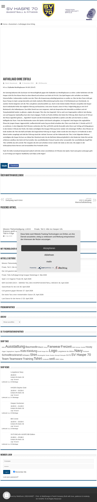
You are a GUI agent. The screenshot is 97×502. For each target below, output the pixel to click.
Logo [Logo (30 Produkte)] (53, 351)
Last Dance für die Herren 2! (12, 298)
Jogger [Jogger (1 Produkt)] (4, 351)
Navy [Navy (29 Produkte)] (78, 351)
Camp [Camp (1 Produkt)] (45, 347)
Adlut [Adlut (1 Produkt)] (3, 347)
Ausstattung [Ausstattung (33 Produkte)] (15, 346)
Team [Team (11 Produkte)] (5, 358)
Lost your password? (10, 477)
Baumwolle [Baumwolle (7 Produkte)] (31, 346)
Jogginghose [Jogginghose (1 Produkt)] (10, 351)
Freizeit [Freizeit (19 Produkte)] (66, 346)
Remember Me (19, 472)
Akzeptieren (49, 248)
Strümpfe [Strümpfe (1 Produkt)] (63, 355)
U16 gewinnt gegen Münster (12, 291)
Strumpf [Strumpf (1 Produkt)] (57, 355)
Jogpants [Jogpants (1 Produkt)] (17, 351)
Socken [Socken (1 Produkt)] (52, 355)
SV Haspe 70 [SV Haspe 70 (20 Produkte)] (81, 355)
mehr (49, 261)
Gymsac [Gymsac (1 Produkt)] (77, 347)
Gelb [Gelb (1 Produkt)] (73, 347)
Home (4, 24)
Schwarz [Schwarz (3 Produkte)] (26, 355)
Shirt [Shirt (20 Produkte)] (33, 355)
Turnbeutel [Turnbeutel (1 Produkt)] (45, 359)
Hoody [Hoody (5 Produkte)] (89, 347)
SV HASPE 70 (41, 499)
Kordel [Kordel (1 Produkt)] (40, 351)
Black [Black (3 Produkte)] (40, 347)
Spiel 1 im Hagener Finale (11, 279)
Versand (16, 379)
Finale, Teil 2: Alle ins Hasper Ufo (48, 229)
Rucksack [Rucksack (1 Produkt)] (86, 351)
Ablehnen (49, 255)
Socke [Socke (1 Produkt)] (48, 355)
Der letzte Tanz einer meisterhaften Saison (17, 295)
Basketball (13, 24)
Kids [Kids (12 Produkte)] (23, 351)
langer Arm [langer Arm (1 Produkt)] (45, 351)
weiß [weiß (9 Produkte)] (52, 358)
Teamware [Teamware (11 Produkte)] (15, 358)
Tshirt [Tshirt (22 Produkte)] (38, 358)
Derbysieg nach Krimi (19, 199)
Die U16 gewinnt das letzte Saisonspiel (16, 271)
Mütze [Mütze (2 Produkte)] (71, 351)
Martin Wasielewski (11, 83)
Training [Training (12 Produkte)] (28, 358)
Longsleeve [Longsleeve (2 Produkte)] (62, 351)
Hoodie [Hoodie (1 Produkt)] (83, 347)
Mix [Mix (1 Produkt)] (68, 351)
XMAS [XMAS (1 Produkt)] (57, 359)
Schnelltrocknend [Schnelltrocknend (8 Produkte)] (12, 354)
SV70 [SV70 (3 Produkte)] (68, 355)
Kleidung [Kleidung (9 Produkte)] (32, 351)
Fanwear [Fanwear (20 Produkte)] (53, 346)
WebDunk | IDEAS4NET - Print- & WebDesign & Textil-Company (39, 496)
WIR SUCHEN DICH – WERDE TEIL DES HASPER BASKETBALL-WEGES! (30, 283)
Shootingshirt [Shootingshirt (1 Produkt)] (41, 355)
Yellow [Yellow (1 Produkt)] (62, 359)
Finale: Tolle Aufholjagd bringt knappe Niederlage (20, 275)
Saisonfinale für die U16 (10, 287)
